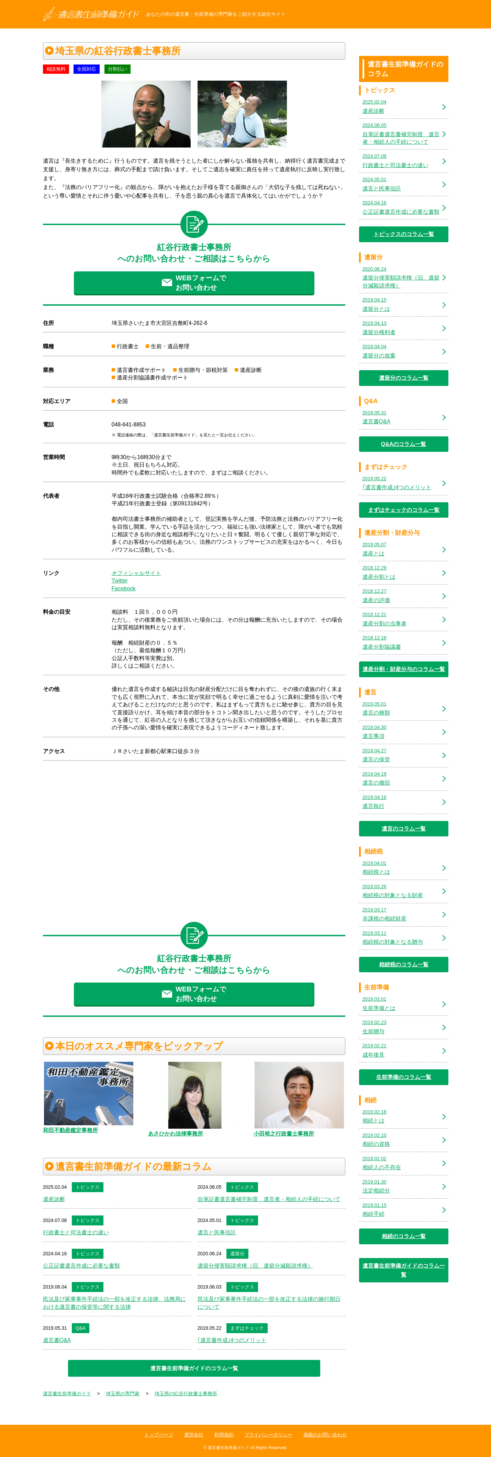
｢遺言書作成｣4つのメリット (232, 1340)
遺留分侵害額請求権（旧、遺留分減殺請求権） (255, 1266)
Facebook (124, 588)
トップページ (158, 1434)
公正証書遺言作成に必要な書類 (81, 1266)
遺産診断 (54, 1199)
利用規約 (224, 1434)
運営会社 (193, 1434)
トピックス (88, 1187)
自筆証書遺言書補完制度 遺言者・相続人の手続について (269, 1199)
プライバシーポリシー (268, 1434)
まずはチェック (247, 1328)
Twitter (120, 581)
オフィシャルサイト (136, 573)
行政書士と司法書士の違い (76, 1232)
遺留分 (237, 1253)
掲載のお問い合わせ (325, 1434)
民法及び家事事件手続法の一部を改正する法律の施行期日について (269, 1302)
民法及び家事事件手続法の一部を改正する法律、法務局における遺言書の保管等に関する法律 (114, 1302)
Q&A (81, 1328)
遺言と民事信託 (217, 1232)
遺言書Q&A (57, 1340)
